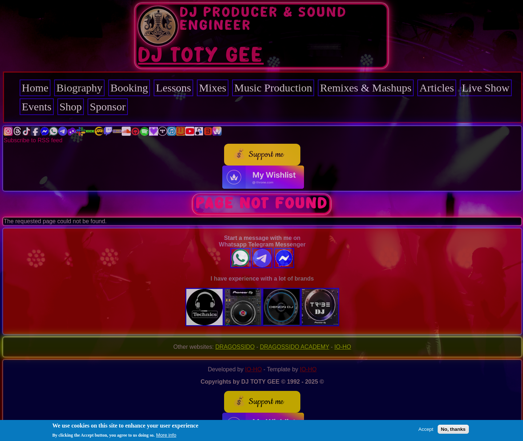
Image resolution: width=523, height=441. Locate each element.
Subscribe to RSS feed (33, 140)
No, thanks (453, 430)
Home (35, 88)
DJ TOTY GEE (201, 55)
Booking (129, 88)
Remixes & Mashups (365, 88)
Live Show (486, 88)
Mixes (212, 88)
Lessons (173, 88)
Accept (425, 430)
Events (37, 107)
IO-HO (343, 347)
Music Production (273, 88)
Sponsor (107, 107)
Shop (71, 107)
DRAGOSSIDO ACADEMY (294, 347)
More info (166, 435)
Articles (436, 88)
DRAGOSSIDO (235, 347)
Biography (79, 88)
